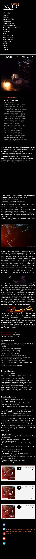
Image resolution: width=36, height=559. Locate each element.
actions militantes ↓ (9, 25)
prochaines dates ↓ (9, 19)
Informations (7, 13)
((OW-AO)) (6, 31)
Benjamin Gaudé (13, 531)
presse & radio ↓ (8, 37)
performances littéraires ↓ (11, 27)
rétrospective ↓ (8, 40)
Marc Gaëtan (23, 531)
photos (5, 44)
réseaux (5, 48)
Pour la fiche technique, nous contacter (11, 336)
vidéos (5, 46)
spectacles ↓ (7, 21)
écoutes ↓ (6, 17)
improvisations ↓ (8, 23)
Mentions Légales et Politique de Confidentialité (20, 529)
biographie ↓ (7, 15)
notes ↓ (5, 33)
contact (5, 50)
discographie (7, 42)
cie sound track (8, 35)
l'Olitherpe (6, 29)
